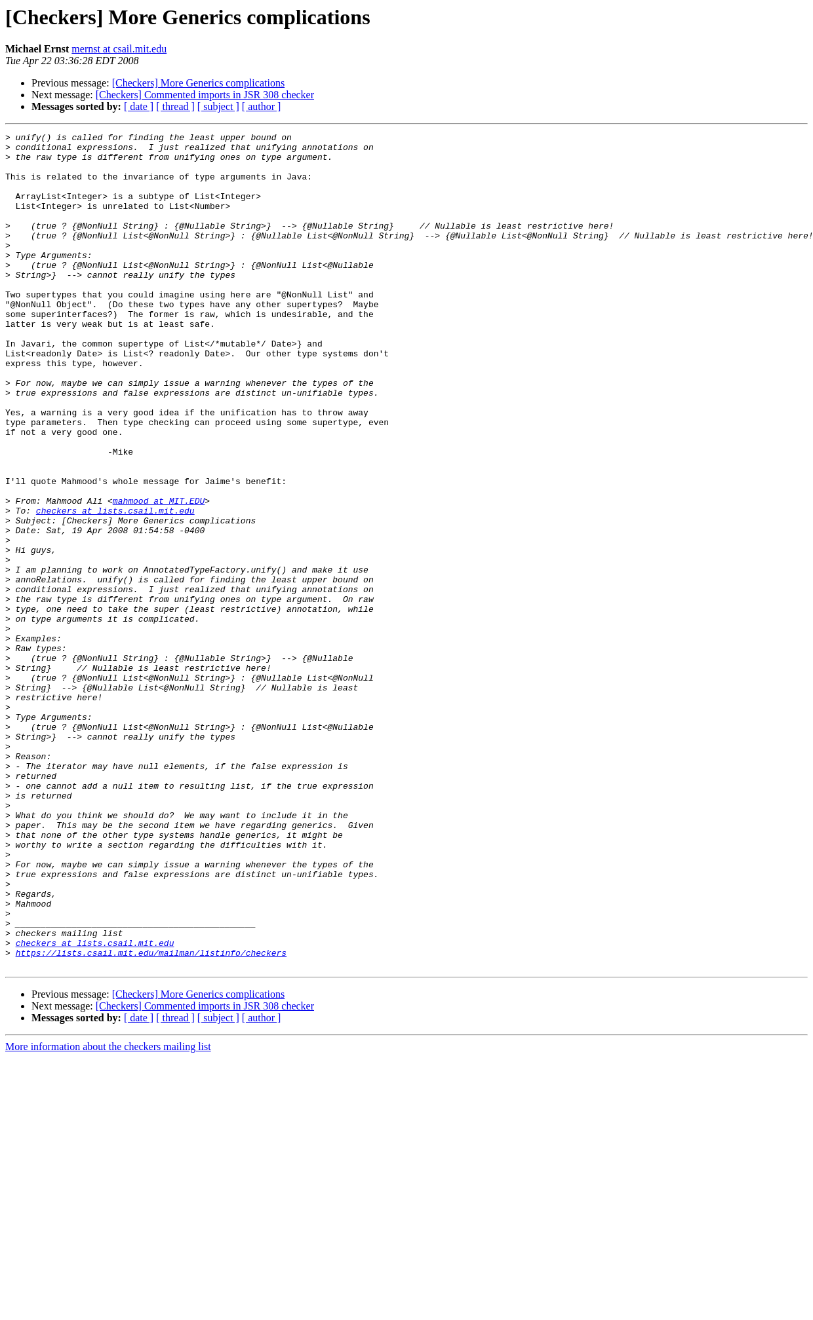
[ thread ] (175, 106)
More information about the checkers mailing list (108, 1213)
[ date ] (138, 106)
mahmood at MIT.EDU (159, 575)
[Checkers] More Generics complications (198, 82)
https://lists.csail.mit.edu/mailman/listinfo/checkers (151, 1117)
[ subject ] (218, 106)
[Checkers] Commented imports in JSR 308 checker (205, 94)
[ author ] (261, 106)
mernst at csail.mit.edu (119, 48)
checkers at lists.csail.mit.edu (115, 587)
